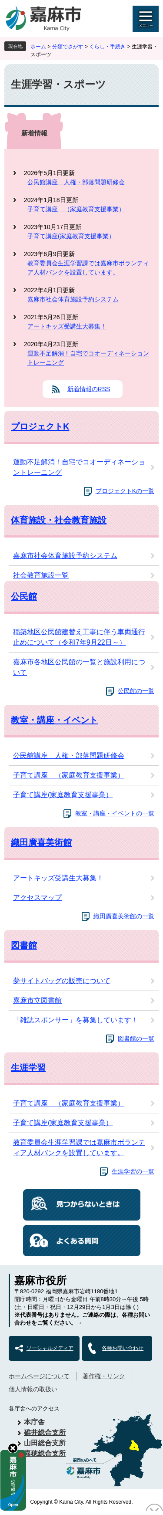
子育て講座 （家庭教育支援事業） (76, 209)
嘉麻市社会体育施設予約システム (73, 299)
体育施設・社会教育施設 (58, 520)
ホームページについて (39, 1376)
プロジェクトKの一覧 (125, 490)
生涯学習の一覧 (133, 1171)
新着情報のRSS (88, 389)
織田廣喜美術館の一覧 (123, 916)
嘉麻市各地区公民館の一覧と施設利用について (79, 667)
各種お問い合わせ (122, 1348)
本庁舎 (34, 1422)
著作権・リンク (104, 1376)
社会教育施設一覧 (41, 575)
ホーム (38, 47)
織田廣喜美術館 (41, 842)
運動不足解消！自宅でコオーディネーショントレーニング (88, 358)
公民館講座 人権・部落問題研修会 (76, 182)
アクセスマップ (37, 897)
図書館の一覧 (136, 1038)
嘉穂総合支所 (45, 1453)
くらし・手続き (107, 47)
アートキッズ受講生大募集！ (66, 326)
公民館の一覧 (136, 690)
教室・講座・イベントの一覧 (114, 813)
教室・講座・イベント (54, 720)
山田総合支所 (45, 1443)
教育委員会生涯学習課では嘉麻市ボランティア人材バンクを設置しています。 (88, 268)
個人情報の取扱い (33, 1389)
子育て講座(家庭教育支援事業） (71, 236)
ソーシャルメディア (50, 1348)
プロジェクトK (40, 426)
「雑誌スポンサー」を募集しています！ (75, 1020)
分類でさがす (67, 47)
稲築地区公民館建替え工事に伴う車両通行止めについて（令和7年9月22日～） (79, 637)
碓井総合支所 (45, 1432)
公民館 (24, 596)
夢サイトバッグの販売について (61, 980)
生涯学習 (28, 1067)
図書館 (24, 945)
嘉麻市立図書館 (37, 1000)
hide (13, 1448)
